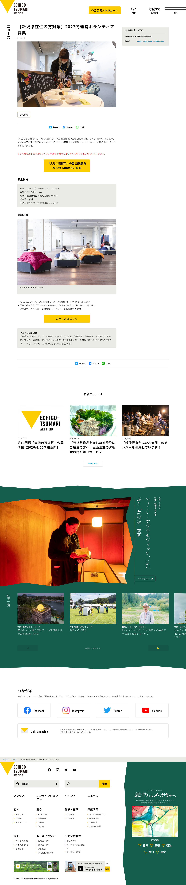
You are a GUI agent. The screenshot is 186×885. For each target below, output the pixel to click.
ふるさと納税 (95, 826)
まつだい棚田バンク (98, 814)
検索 (104, 784)
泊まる (41, 826)
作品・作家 (71, 809)
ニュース (8, 31)
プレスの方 (71, 841)
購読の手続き (44, 841)
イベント (70, 795)
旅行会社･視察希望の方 (76, 846)
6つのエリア (43, 814)
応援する (92, 809)
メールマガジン (46, 836)
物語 (151, 852)
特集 (145, 845)
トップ (5, 759)
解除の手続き (44, 845)
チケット (19, 814)
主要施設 (42, 818)
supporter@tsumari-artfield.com (150, 41)
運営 (163, 852)
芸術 (157, 845)
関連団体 (19, 849)
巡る (39, 809)
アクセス (19, 795)
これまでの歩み (22, 841)
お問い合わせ (73, 836)
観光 (169, 845)
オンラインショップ (47, 797)
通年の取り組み (22, 845)
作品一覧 (70, 814)
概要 (16, 836)
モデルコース (21, 822)
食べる (41, 822)
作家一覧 (70, 818)
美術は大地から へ (93, 648)
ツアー (18, 818)
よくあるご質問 (73, 851)
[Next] (158, 648)
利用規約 (42, 849)
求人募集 (24, 114)
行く (16, 809)
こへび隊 (93, 822)
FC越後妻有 (94, 818)
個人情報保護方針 (46, 853)
